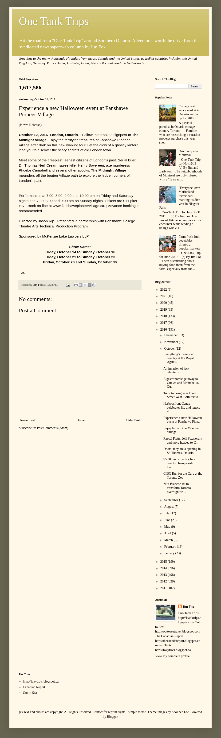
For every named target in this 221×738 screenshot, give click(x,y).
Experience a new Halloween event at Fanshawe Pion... (182, 420)
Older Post (133, 420)
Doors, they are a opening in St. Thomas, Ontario (182, 451)
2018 (164, 316)
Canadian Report (34, 687)
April (168, 533)
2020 (164, 303)
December (171, 335)
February (170, 546)
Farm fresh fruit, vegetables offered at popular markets (189, 242)
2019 (164, 309)
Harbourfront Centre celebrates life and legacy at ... (181, 407)
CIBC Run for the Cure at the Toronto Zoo (182, 475)
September (171, 500)
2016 (164, 329)
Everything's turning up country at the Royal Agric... (178, 358)
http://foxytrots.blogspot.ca (41, 681)
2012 (164, 581)
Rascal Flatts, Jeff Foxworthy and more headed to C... (182, 440)
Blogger (112, 716)
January (169, 553)
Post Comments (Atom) (52, 428)
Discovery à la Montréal (188, 153)
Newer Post (27, 420)
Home (81, 420)
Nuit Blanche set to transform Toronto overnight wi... (177, 488)
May (167, 526)
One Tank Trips (54, 21)
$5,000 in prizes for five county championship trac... (179, 463)
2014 (164, 568)
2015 (164, 561)
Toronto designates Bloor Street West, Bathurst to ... (182, 395)
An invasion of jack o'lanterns (176, 370)
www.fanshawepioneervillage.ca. (79, 206)
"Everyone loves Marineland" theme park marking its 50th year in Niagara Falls (180, 197)
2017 (164, 322)
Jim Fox (188, 607)
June (167, 520)
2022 (164, 289)
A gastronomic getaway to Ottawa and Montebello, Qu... (181, 383)
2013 (164, 575)
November (171, 342)
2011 (164, 588)
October (170, 348)
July (167, 513)
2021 (164, 296)
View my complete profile (172, 656)
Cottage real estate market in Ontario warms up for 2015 (189, 112)
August (169, 506)
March (169, 540)
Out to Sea (30, 693)
